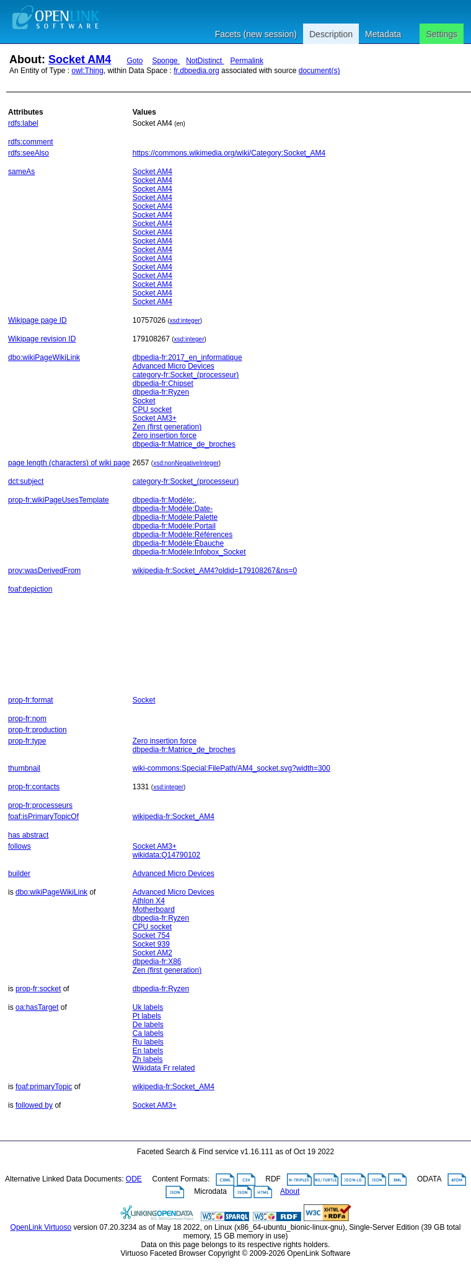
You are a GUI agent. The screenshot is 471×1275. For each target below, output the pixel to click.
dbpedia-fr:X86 (157, 961)
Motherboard (154, 909)
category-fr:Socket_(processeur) (186, 374)
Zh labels (148, 1059)
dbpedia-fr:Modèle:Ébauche (178, 543)
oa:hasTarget (36, 1007)
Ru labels (148, 1042)
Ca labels (148, 1033)
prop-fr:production (37, 729)
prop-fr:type (27, 741)
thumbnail (24, 768)
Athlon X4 (149, 900)
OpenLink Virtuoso (41, 1227)
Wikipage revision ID (42, 339)
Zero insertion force (164, 435)
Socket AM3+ (155, 418)
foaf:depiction (30, 589)
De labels (148, 1024)
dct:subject (25, 481)
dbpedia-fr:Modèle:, (164, 500)
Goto (134, 60)
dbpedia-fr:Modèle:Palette (175, 517)
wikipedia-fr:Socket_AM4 (173, 816)
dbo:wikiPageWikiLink (44, 357)
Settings (441, 34)
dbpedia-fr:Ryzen (161, 392)
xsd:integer (185, 320)
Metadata (383, 34)
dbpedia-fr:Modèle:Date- (173, 508)
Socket (144, 401)
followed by (34, 1105)
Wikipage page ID (37, 320)
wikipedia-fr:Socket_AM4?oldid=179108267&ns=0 (215, 570)
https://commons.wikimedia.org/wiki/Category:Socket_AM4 (229, 153)
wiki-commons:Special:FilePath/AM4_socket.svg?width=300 (231, 768)
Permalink (247, 60)
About (289, 1191)
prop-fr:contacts (33, 786)
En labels (148, 1050)
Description (331, 34)
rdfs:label (23, 123)
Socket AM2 (152, 953)
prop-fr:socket (38, 988)
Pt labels (147, 1016)
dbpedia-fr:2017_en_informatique (187, 357)
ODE (134, 1179)
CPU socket (152, 409)
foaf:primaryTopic (43, 1086)
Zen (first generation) (167, 427)
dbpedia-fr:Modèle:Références (182, 534)
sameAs (21, 171)
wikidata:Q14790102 (166, 855)
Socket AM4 (79, 59)
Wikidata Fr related (164, 1068)
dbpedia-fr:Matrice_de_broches (184, 444)
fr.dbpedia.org (196, 70)
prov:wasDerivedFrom (44, 570)
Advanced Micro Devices (173, 366)
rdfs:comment (30, 142)
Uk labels (148, 1007)
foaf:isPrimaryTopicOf (43, 816)
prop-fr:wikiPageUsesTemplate (58, 500)
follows (19, 846)
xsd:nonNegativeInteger (186, 463)
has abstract (28, 835)
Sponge (166, 60)
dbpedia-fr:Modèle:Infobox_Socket (189, 552)
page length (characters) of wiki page (69, 462)
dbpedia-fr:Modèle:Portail (174, 526)
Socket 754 (151, 935)
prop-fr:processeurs (40, 805)
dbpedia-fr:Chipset (163, 383)
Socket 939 (151, 944)
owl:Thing (87, 70)
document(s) (319, 70)
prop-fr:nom (27, 718)
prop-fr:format (30, 700)
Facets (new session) (256, 34)
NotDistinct (205, 60)
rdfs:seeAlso (28, 153)
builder (19, 873)
